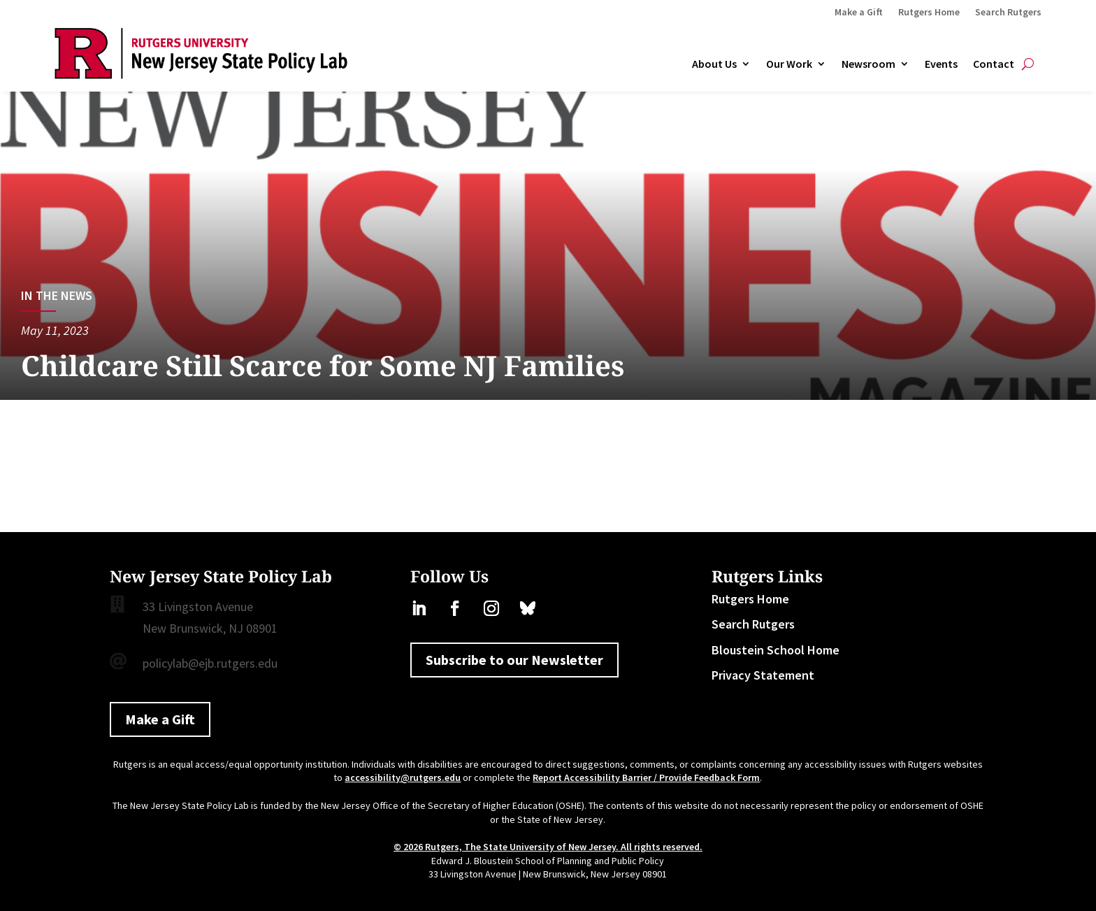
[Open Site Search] (1028, 64)
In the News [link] (56, 295)
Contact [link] (993, 64)
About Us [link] (714, 64)
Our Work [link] (789, 64)
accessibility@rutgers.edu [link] (403, 777)
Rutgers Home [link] (929, 12)
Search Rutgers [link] (1008, 12)
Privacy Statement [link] (763, 675)
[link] (201, 74)
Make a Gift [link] (859, 12)
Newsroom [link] (868, 64)
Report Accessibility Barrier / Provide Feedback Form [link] (646, 777)
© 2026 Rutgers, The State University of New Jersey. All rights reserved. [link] (548, 846)
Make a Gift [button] (160, 719)
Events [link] (941, 64)
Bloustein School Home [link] (775, 650)
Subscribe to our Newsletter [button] (514, 659)
